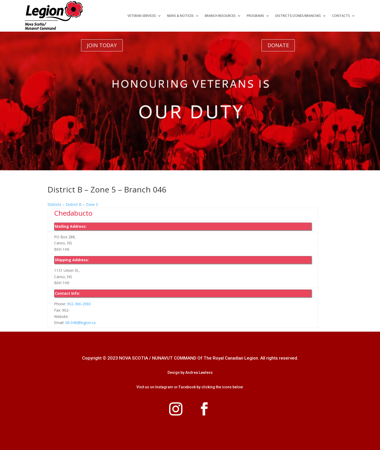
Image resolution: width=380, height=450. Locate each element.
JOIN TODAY (102, 45)
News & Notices (180, 15)
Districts (54, 204)
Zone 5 (92, 204)
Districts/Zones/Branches (298, 15)
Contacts (341, 15)
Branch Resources (220, 15)
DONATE (278, 45)
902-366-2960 (78, 303)
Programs (255, 15)
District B (74, 204)
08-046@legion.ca (80, 322)
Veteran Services (141, 15)
